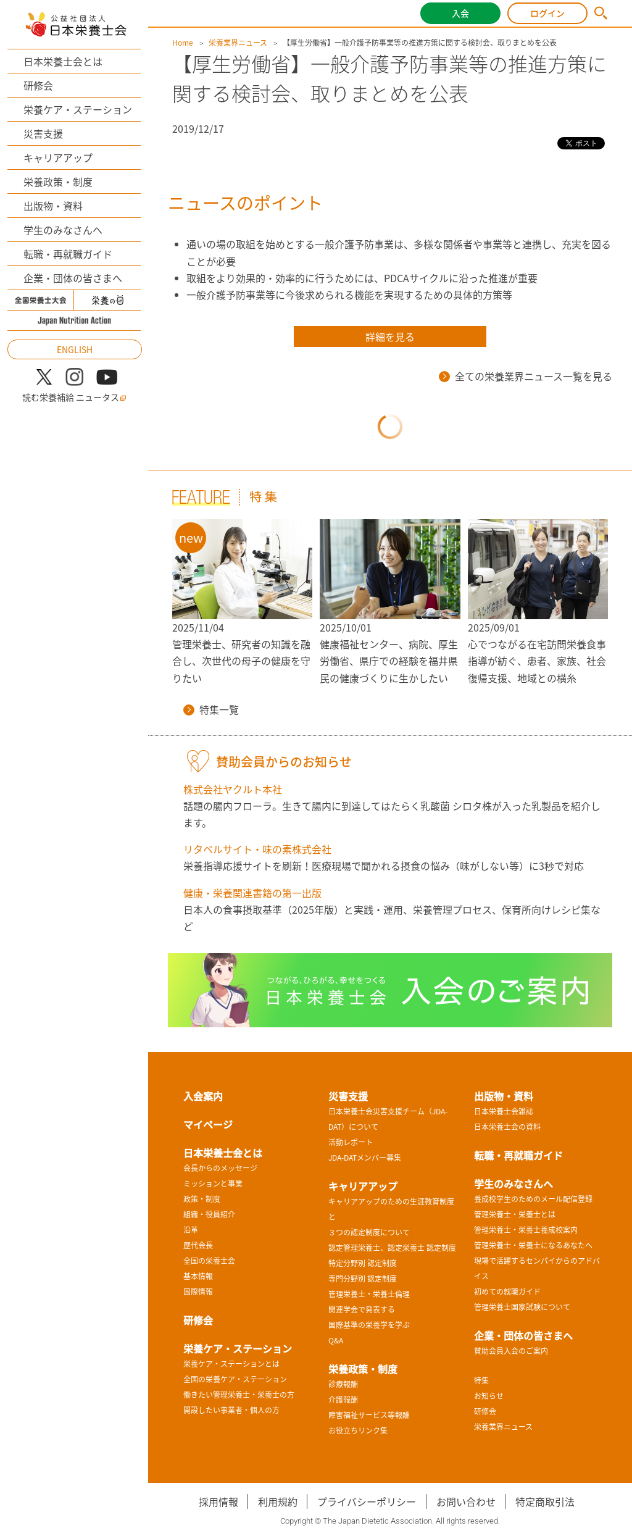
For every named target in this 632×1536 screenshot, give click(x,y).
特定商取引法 (545, 1501)
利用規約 (277, 1501)
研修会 (38, 85)
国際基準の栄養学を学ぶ (369, 1324)
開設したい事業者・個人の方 (231, 1410)
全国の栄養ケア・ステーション (235, 1379)
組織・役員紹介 (209, 1214)
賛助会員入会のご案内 (511, 1350)
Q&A (335, 1340)
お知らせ (489, 1395)
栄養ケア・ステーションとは (231, 1363)
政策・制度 (201, 1198)
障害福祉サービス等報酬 (369, 1415)
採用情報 (218, 1501)
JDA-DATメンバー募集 (364, 1157)
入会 (460, 13)
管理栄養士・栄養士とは (514, 1214)
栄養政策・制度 (58, 181)
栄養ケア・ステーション (77, 109)
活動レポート (350, 1142)
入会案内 (203, 1095)
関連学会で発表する (361, 1309)
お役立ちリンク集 (358, 1430)
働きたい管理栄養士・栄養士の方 (238, 1394)
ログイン (547, 13)
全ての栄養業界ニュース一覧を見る (525, 376)
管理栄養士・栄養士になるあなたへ (533, 1245)
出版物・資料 (53, 205)
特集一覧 (211, 709)
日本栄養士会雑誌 (503, 1111)
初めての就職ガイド (507, 1291)
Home (182, 42)
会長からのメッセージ (220, 1168)
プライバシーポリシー (366, 1501)
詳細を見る (390, 336)
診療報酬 (343, 1384)
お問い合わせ (466, 1501)
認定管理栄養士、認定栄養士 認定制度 (392, 1247)
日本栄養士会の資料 (507, 1126)
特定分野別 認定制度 (362, 1263)
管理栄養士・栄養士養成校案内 (526, 1229)
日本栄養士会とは (62, 61)
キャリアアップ (58, 157)
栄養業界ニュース (238, 42)
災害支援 (43, 133)
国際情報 (198, 1291)
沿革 (190, 1229)
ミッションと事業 (213, 1183)
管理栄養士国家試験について (522, 1307)
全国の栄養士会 (209, 1260)
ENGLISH (75, 349)
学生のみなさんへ (62, 229)
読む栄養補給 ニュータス (74, 397)
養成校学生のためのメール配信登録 (533, 1198)
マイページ (208, 1124)
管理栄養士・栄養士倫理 (369, 1294)
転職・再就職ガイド (67, 253)
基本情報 (198, 1276)
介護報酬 (343, 1399)
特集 (481, 1380)
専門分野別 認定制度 (362, 1278)
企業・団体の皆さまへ (72, 277)
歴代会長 (198, 1245)
